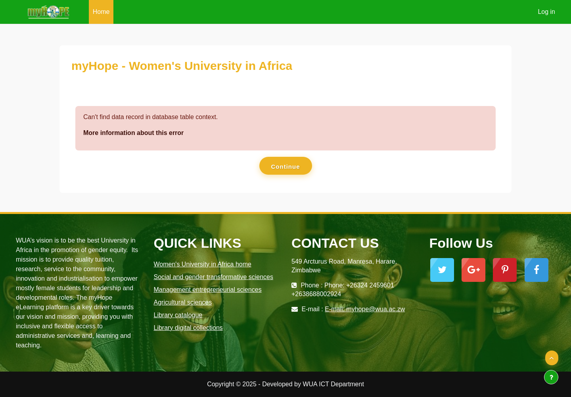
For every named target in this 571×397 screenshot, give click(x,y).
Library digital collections (188, 327)
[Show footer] (551, 377)
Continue (285, 166)
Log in (546, 11)
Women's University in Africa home (202, 264)
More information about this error (133, 132)
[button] (551, 358)
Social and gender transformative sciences (214, 277)
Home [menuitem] (101, 11)
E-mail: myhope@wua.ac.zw (365, 309)
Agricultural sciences (183, 302)
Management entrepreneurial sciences (208, 289)
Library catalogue (178, 315)
